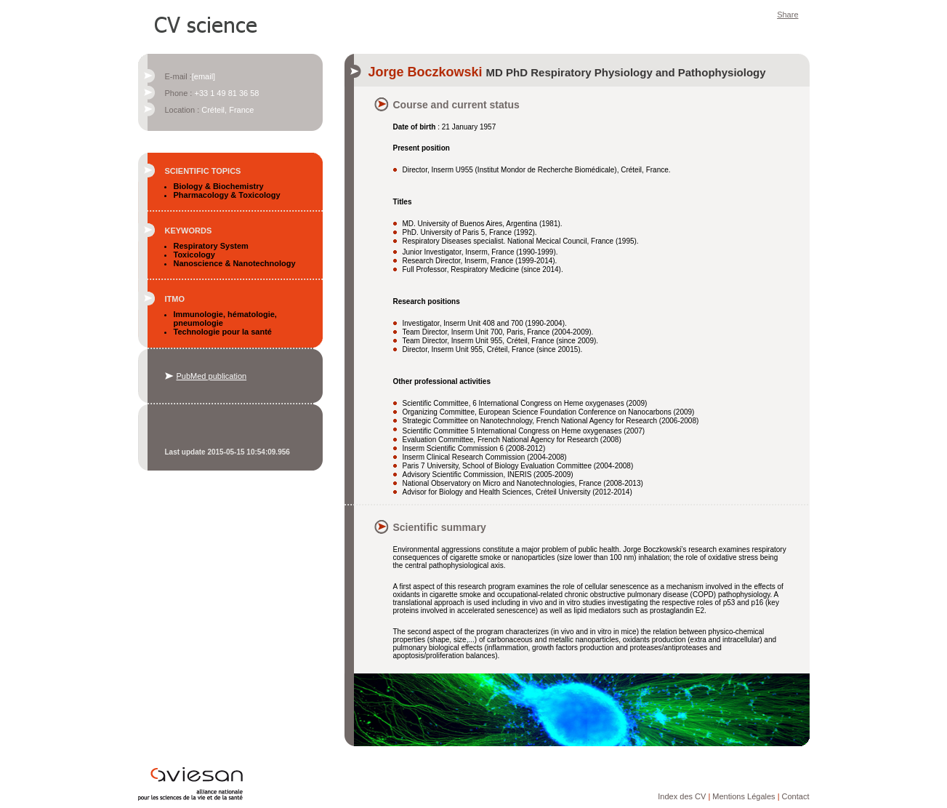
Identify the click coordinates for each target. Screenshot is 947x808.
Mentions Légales (743, 796)
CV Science (206, 23)
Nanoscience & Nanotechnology (235, 263)
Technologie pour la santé (223, 331)
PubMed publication (212, 376)
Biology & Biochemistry (219, 186)
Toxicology (194, 254)
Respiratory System (211, 245)
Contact (796, 796)
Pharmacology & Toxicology (227, 195)
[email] (203, 76)
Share (787, 14)
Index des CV (682, 796)
